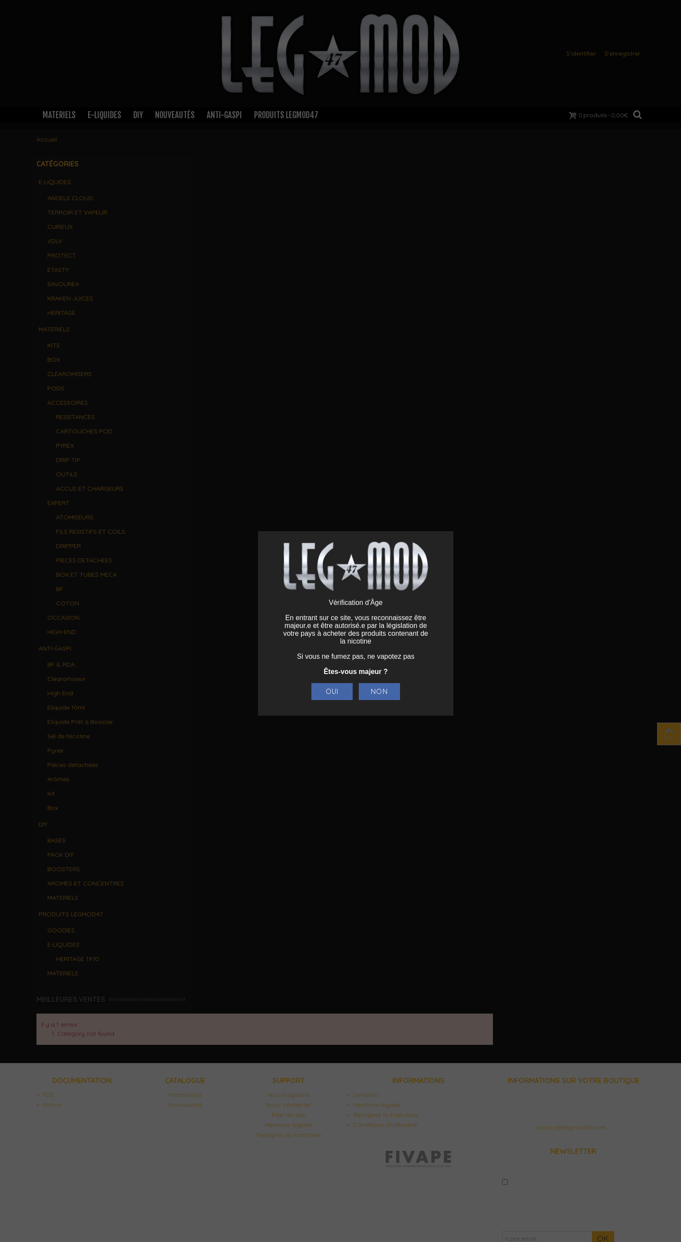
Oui (332, 691)
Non (379, 691)
